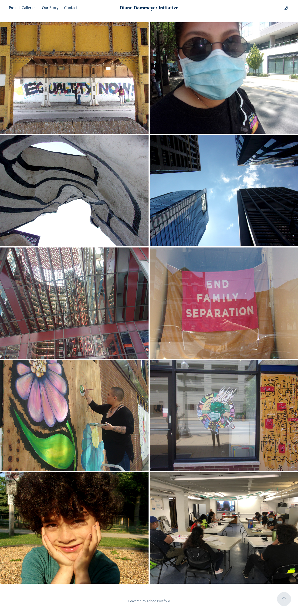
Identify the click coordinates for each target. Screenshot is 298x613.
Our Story (50, 7)
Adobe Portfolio (158, 601)
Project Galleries (22, 7)
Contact (71, 7)
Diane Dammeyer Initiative (149, 7)
